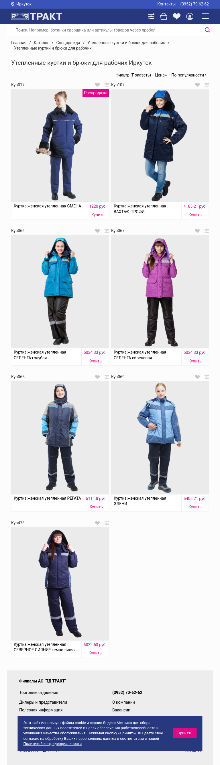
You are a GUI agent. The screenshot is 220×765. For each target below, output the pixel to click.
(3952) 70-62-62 (194, 4)
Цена (159, 75)
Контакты (166, 4)
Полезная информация (41, 710)
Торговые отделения (38, 692)
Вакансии (121, 710)
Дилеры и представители (43, 702)
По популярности (187, 75)
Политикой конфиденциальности (52, 744)
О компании (123, 702)
